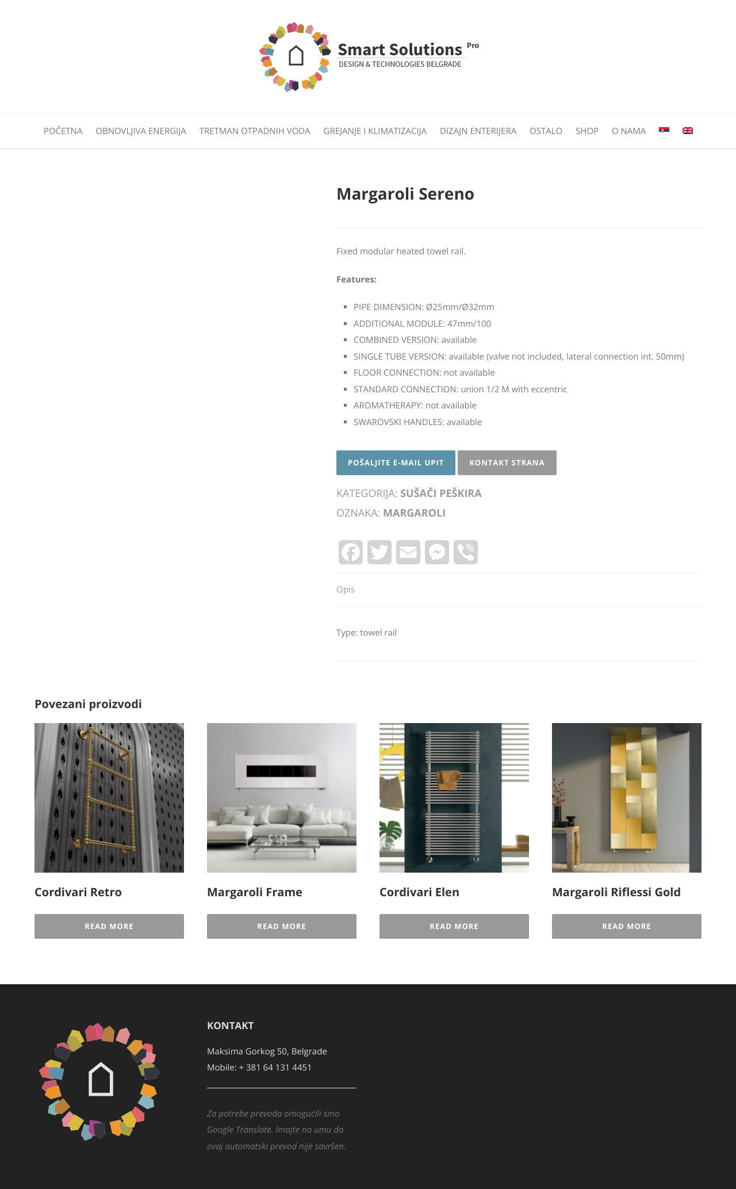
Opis (345, 589)
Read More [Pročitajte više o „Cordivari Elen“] (454, 926)
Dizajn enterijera (478, 131)
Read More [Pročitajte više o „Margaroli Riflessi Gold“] (626, 926)
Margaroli (414, 513)
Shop (587, 131)
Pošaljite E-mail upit (396, 462)
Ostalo (546, 131)
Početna (63, 131)
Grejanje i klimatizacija (375, 131)
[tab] (345, 590)
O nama (629, 131)
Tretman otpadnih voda (255, 131)
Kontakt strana (507, 462)
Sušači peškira (440, 493)
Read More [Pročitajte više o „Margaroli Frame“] (281, 926)
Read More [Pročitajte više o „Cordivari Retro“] (109, 926)
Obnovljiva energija (140, 131)
